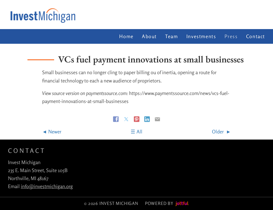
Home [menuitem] (126, 36)
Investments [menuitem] (201, 36)
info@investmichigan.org (47, 186)
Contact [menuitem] (255, 36)
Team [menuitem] (171, 36)
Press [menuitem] (231, 36)
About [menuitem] (149, 36)
